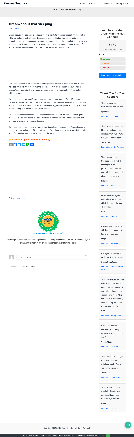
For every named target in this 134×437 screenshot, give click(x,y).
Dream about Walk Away (110, 116)
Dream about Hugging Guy (111, 381)
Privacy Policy (122, 3)
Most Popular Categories (101, 3)
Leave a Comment (14, 28)
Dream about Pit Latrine (110, 247)
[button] (111, 3)
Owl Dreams (22, 198)
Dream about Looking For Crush (110, 148)
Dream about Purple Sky (110, 220)
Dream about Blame (108, 189)
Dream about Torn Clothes (111, 350)
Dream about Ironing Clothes (111, 319)
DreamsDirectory (15, 3)
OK (108, 435)
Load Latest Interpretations (112, 75)
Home (83, 3)
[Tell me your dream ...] (51, 257)
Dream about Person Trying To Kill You (112, 271)
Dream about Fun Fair (109, 412)
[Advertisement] (48, 66)
